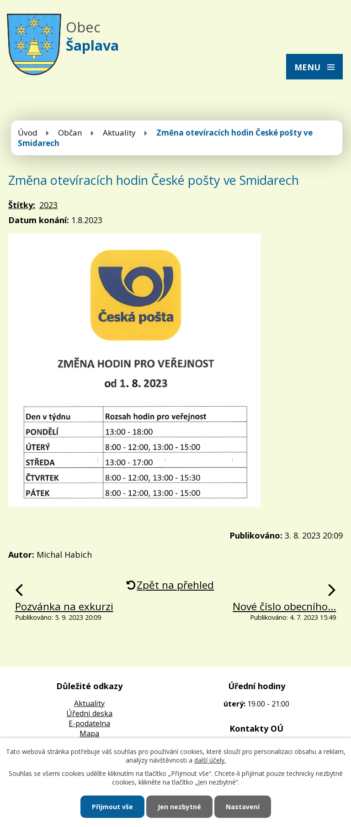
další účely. (210, 760)
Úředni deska (89, 713)
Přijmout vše (112, 806)
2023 (48, 204)
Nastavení (243, 806)
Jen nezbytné (179, 806)
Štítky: (21, 204)
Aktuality (119, 132)
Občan (70, 132)
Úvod (27, 132)
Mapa (89, 733)
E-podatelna (89, 723)
